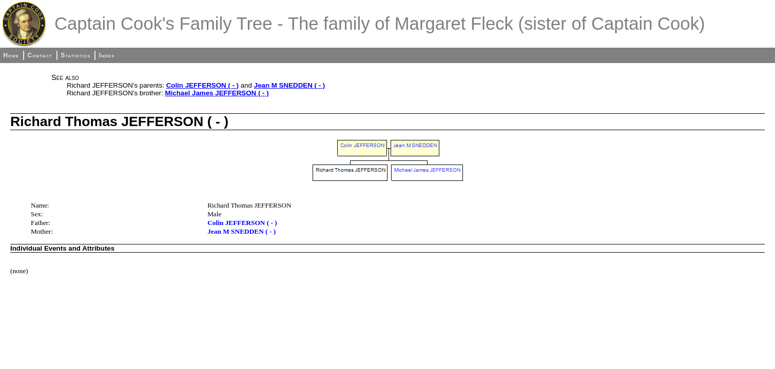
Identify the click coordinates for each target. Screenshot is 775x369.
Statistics (75, 55)
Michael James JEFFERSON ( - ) (216, 93)
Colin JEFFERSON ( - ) (202, 85)
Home (11, 55)
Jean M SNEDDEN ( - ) (289, 85)
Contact (39, 55)
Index (107, 55)
